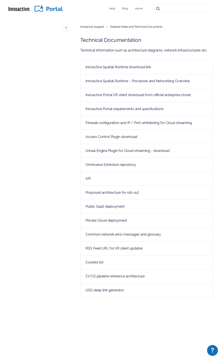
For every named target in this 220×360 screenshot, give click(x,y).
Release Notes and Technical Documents (136, 26)
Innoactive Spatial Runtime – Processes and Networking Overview (138, 81)
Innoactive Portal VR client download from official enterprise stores (138, 95)
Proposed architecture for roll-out (112, 193)
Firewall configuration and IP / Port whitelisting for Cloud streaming (139, 123)
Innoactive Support (92, 26)
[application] (212, 351)
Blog (125, 8)
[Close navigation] (66, 27)
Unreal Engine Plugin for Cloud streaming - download (128, 151)
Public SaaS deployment (105, 206)
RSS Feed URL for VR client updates (114, 248)
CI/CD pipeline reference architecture (115, 276)
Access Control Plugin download (111, 137)
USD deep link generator (105, 290)
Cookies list (95, 262)
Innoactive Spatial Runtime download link (118, 67)
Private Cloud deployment (106, 220)
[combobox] (183, 9)
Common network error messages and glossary (123, 234)
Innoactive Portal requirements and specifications (124, 109)
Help (112, 8)
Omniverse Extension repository (111, 165)
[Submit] (157, 8)
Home (139, 8)
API (88, 179)
